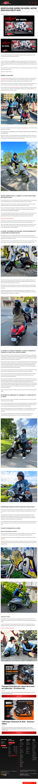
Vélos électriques (21, 746)
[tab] (11, 742)
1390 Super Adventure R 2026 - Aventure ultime (18, 723)
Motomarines (22, 751)
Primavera (17, 87)
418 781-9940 (4, 747)
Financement (28, 753)
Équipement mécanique (21, 756)
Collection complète (21, 766)
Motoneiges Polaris (21, 764)
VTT (20, 747)
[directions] (32, 3)
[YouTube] (15, 755)
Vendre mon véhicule (34, 755)
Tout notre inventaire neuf (22, 743)
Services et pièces (34, 749)
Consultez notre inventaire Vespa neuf (7, 218)
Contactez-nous (35, 742)
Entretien (34, 750)
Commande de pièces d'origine (35, 757)
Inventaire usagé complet (28, 743)
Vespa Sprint (13, 87)
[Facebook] (11, 755)
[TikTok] (16, 755)
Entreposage (34, 753)
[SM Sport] (7, 2)
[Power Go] (9, 775)
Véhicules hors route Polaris (22, 762)
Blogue (33, 743)
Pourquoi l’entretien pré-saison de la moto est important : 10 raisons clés (18, 687)
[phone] (30, 3)
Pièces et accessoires (34, 752)
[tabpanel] (12, 750)
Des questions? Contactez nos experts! (7, 627)
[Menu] (35, 3)
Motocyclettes (22, 744)
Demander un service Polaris (34, 759)
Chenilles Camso (21, 760)
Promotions (34, 747)
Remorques (21, 754)
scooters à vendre (5, 79)
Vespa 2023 (3, 538)
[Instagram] (13, 755)
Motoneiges (21, 750)
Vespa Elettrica (24, 127)
